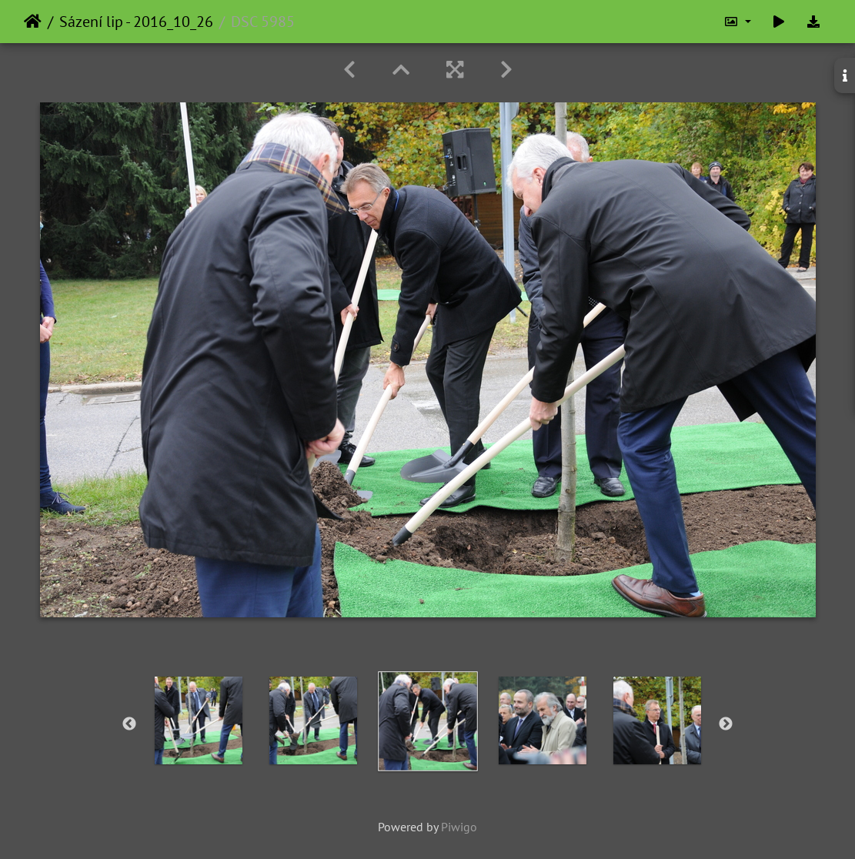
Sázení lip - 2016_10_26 (136, 22)
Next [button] (725, 724)
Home (33, 21)
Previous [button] (129, 724)
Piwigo (459, 826)
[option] (198, 720)
